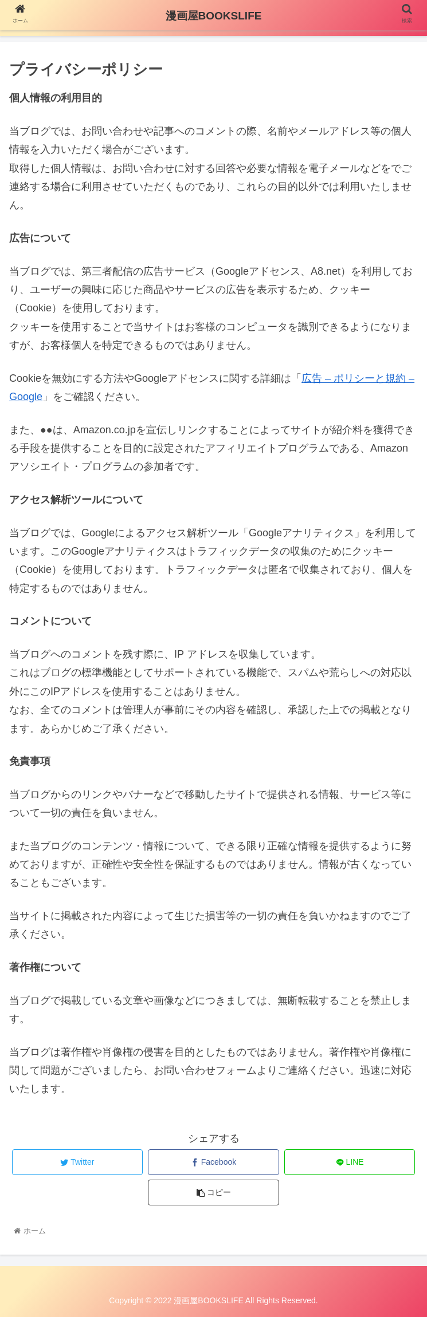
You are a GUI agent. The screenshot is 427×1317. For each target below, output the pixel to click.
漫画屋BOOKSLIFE (214, 16)
